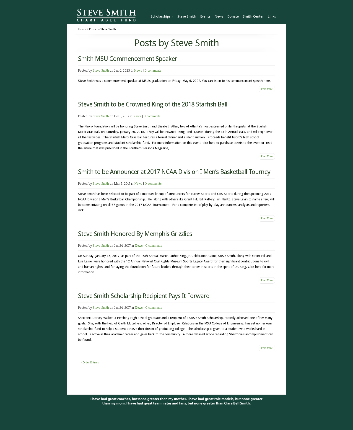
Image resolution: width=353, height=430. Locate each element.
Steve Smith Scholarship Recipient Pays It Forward (144, 296)
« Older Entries (90, 362)
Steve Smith (186, 16)
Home (82, 29)
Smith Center (253, 16)
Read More (267, 89)
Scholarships (162, 16)
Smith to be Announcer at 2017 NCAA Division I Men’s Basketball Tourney (174, 172)
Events (205, 16)
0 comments (153, 70)
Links (272, 16)
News (219, 16)
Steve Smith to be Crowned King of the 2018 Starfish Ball (152, 104)
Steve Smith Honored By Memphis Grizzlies (135, 234)
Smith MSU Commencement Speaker (127, 58)
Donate (233, 16)
